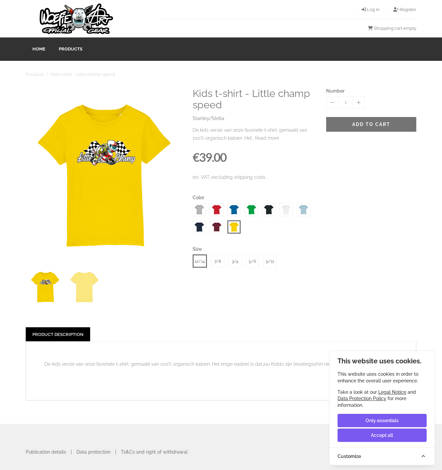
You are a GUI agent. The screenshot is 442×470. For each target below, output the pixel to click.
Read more (267, 138)
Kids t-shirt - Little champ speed (83, 74)
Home (38, 48)
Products (70, 48)
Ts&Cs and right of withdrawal (154, 452)
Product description (57, 334)
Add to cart (371, 124)
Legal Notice (392, 392)
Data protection (93, 452)
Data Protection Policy (362, 398)
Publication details (46, 452)
